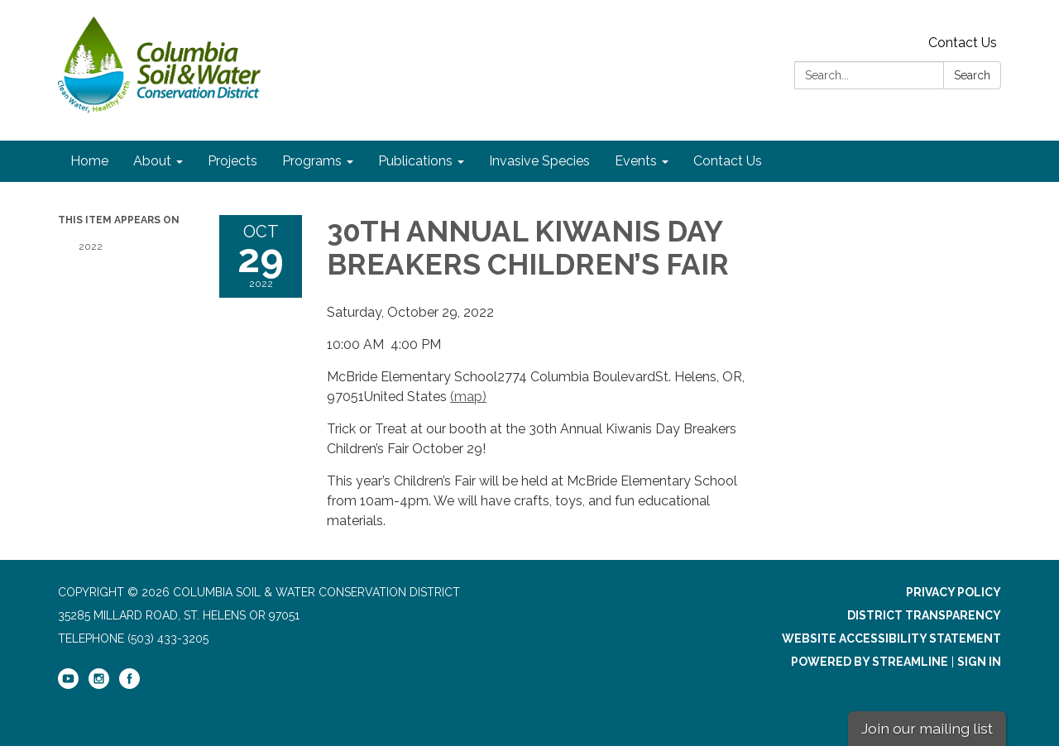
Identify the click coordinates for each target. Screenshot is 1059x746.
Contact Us (962, 42)
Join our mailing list (927, 728)
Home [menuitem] (89, 161)
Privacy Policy (953, 592)
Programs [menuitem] (312, 161)
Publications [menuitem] (415, 161)
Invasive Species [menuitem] (539, 161)
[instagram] (99, 684)
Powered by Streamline (869, 661)
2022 (91, 246)
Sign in (979, 661)
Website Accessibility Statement (891, 638)
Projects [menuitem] (232, 161)
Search (972, 75)
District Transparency (924, 615)
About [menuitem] (152, 161)
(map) (468, 396)
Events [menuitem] (636, 161)
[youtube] (68, 684)
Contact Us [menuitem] (727, 161)
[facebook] (129, 684)
